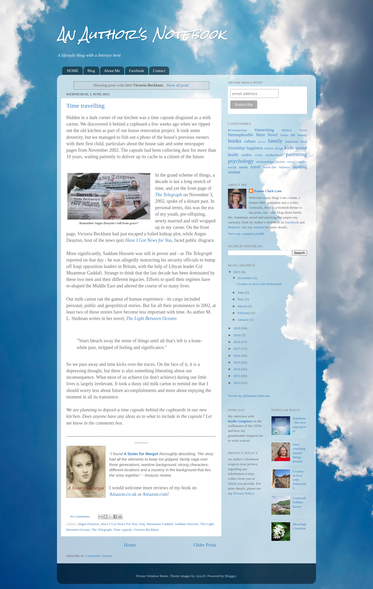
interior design (273, 148)
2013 (237, 376)
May (241, 299)
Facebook (136, 71)
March (243, 306)
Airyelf (201, 576)
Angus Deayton (88, 524)
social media (238, 167)
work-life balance (276, 167)
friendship (236, 148)
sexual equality (297, 162)
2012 (237, 383)
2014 (237, 369)
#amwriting (264, 130)
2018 (237, 342)
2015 (237, 362)
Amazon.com (154, 494)
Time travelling (85, 105)
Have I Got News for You (148, 240)
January (243, 320)
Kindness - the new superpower (299, 424)
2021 (237, 272)
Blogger (230, 576)
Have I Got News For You (119, 524)
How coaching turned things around (299, 452)
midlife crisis (252, 155)
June (241, 292)
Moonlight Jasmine (299, 526)
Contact (159, 71)
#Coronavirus (237, 130)
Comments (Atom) (98, 556)
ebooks (262, 141)
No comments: (80, 516)
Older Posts (204, 545)
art (293, 135)
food (303, 141)
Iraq (142, 524)
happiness (254, 148)
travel (255, 167)
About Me (112, 71)
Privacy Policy (243, 493)
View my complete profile (246, 234)
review (280, 162)
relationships (265, 162)
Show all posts (177, 85)
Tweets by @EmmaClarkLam (249, 396)
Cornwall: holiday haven (300, 502)
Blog (91, 71)
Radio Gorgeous (240, 421)
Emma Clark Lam (268, 191)
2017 (237, 349)
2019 (237, 335)
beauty (302, 135)
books (234, 141)
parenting (296, 154)
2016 (237, 356)
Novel (272, 135)
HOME (72, 71)
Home (130, 545)
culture (250, 141)
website (258, 227)
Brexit (303, 130)
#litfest (287, 130)
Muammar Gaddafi (160, 524)
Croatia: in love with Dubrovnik (259, 284)
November (245, 278)
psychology (241, 161)
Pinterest (234, 227)
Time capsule (122, 530)
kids (289, 147)
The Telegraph (168, 194)
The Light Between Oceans (151, 318)
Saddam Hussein (186, 524)
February (244, 313)
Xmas (284, 135)
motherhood (274, 155)
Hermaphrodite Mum (246, 135)
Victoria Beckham (146, 530)
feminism (291, 141)
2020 (237, 328)
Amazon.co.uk (123, 494)
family (275, 141)
